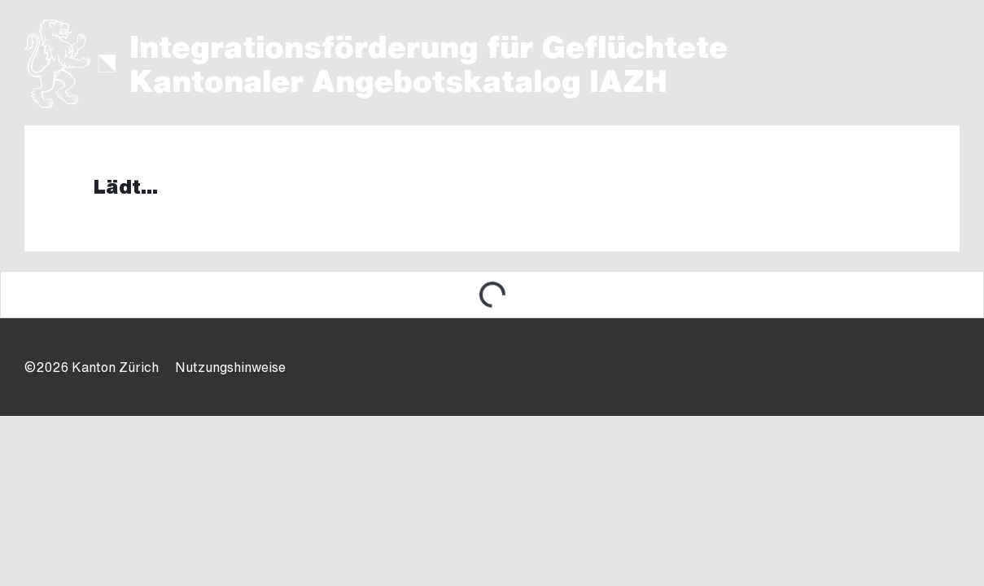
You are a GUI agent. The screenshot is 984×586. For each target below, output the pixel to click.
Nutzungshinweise (230, 367)
